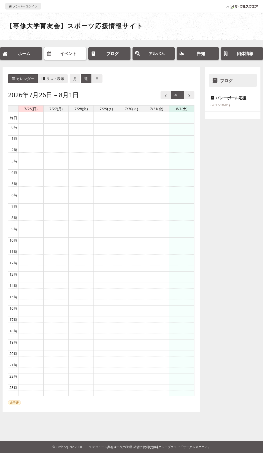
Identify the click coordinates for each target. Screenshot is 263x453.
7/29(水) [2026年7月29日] (106, 108)
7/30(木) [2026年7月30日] (131, 108)
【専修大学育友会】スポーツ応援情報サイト (74, 25)
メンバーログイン (23, 6)
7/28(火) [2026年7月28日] (81, 108)
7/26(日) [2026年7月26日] (30, 108)
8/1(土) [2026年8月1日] (181, 108)
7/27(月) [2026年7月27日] (56, 108)
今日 (177, 95)
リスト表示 (53, 78)
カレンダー (23, 78)
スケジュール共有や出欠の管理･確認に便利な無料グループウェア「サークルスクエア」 (150, 447)
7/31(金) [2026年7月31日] (156, 108)
